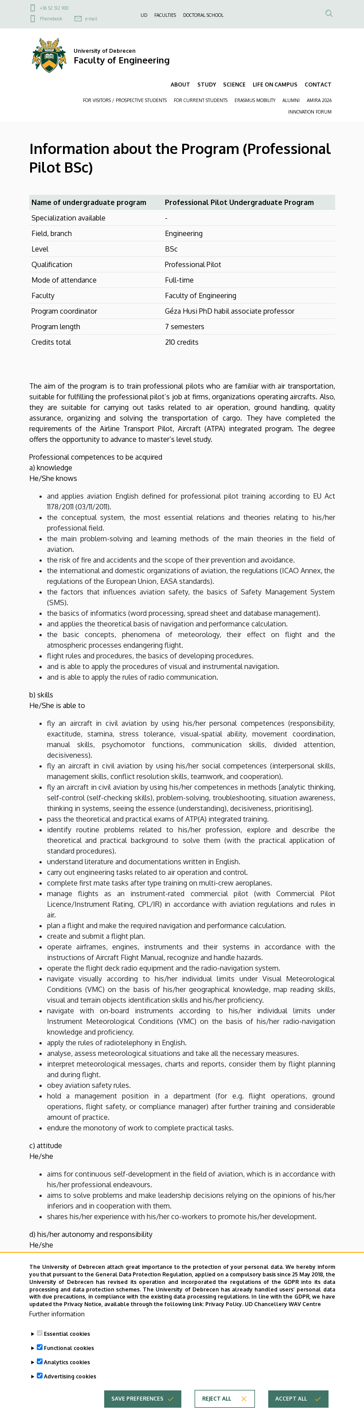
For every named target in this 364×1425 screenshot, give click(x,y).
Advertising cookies (70, 1388)
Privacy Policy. (224, 1316)
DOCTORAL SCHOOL (203, 15)
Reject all (216, 1410)
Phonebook (51, 18)
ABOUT (180, 84)
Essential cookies (67, 1345)
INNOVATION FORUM (310, 111)
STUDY (206, 84)
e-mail (91, 18)
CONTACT (318, 84)
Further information (57, 1326)
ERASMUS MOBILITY (255, 100)
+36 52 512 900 (54, 8)
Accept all (291, 1410)
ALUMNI (291, 100)
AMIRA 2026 (319, 100)
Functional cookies (69, 1360)
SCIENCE (234, 84)
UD (144, 15)
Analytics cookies (67, 1374)
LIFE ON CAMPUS (275, 84)
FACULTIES (165, 15)
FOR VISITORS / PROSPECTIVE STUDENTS (125, 100)
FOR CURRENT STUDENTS (200, 100)
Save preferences (137, 1410)
